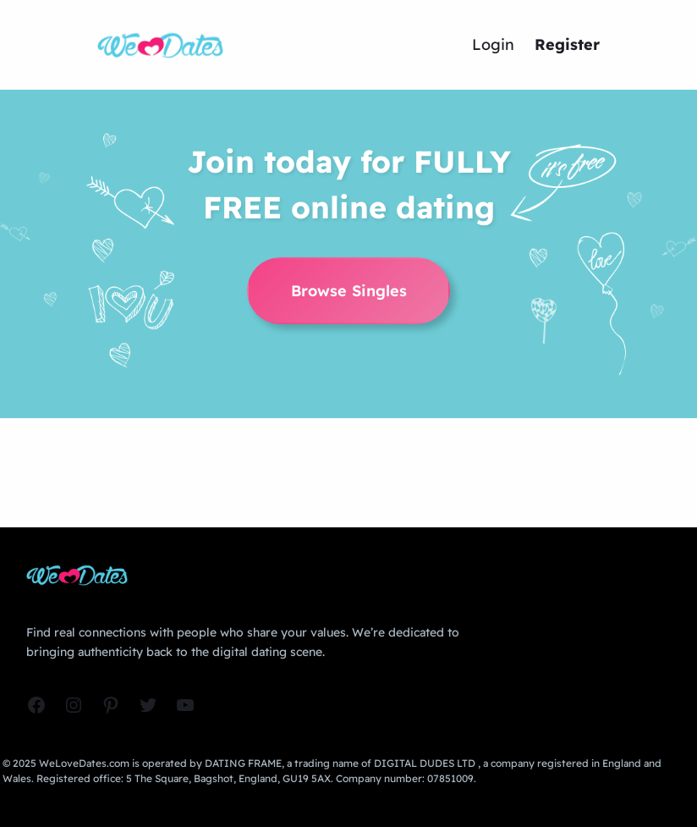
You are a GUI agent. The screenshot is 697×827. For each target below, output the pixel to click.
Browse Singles (349, 290)
